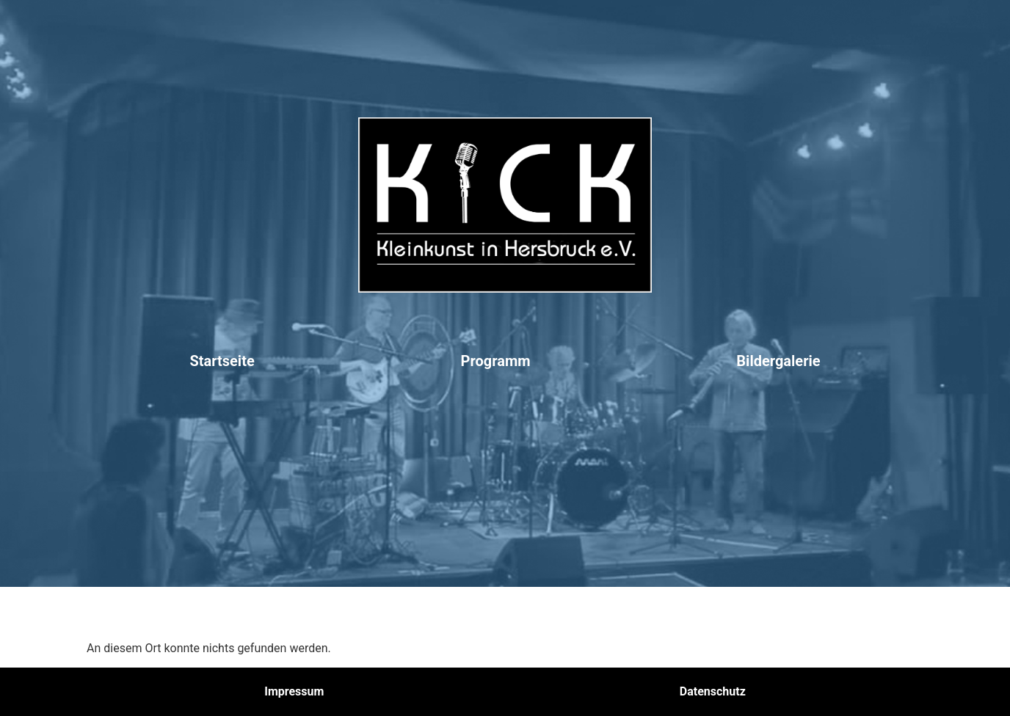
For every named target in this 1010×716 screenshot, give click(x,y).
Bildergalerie (778, 361)
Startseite (221, 361)
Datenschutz (713, 691)
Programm (496, 361)
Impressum (294, 691)
